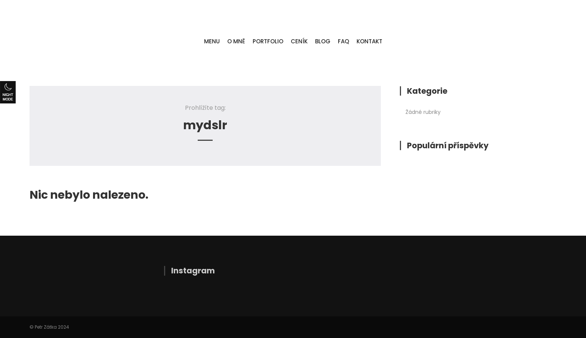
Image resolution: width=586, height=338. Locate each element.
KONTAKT (369, 41)
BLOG (322, 41)
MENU (212, 41)
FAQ (343, 41)
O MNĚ (236, 41)
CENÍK (299, 41)
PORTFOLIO (268, 41)
